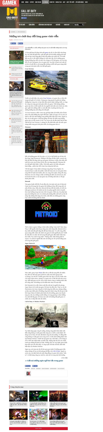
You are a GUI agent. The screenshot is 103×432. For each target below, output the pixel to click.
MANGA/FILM (59, 2)
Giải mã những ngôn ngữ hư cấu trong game (45, 361)
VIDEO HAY (66, 24)
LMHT (64, 2)
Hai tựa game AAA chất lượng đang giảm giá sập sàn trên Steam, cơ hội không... (38, 423)
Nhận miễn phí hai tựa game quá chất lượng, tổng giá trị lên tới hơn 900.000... (58, 405)
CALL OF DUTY (28, 11)
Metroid (38, 368)
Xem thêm (38, 428)
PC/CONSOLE (45, 2)
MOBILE (27, 2)
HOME (22, 2)
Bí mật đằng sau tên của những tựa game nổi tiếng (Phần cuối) (16, 69)
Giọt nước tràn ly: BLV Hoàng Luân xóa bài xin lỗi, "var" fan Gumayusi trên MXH (16, 120)
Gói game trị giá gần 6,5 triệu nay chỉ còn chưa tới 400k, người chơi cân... (18, 423)
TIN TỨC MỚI (22, 24)
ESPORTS (32, 2)
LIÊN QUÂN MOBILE (79, 2)
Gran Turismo (47, 98)
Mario (41, 272)
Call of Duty (56, 351)
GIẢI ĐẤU (58, 24)
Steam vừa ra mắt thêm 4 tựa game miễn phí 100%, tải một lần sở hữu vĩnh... (18, 405)
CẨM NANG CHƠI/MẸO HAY (45, 24)
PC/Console (21, 31)
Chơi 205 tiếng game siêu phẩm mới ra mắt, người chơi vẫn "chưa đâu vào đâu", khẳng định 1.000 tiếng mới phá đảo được (16, 103)
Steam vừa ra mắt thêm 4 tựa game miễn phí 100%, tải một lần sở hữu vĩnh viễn (16, 94)
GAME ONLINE (38, 2)
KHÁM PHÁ (52, 2)
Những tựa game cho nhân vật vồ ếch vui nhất (16, 62)
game (46, 52)
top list (33, 368)
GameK (13, 31)
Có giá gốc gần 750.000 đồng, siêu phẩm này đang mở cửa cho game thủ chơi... (38, 405)
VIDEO (86, 2)
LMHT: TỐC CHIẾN (70, 2)
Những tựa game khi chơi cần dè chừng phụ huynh (16, 74)
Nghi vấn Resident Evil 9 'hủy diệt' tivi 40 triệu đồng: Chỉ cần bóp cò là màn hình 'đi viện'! (16, 112)
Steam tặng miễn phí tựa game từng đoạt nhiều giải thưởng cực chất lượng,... (58, 423)
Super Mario (53, 368)
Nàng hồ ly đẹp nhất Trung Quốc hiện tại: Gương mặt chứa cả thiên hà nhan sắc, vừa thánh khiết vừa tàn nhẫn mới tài (16, 140)
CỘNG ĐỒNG (32, 24)
